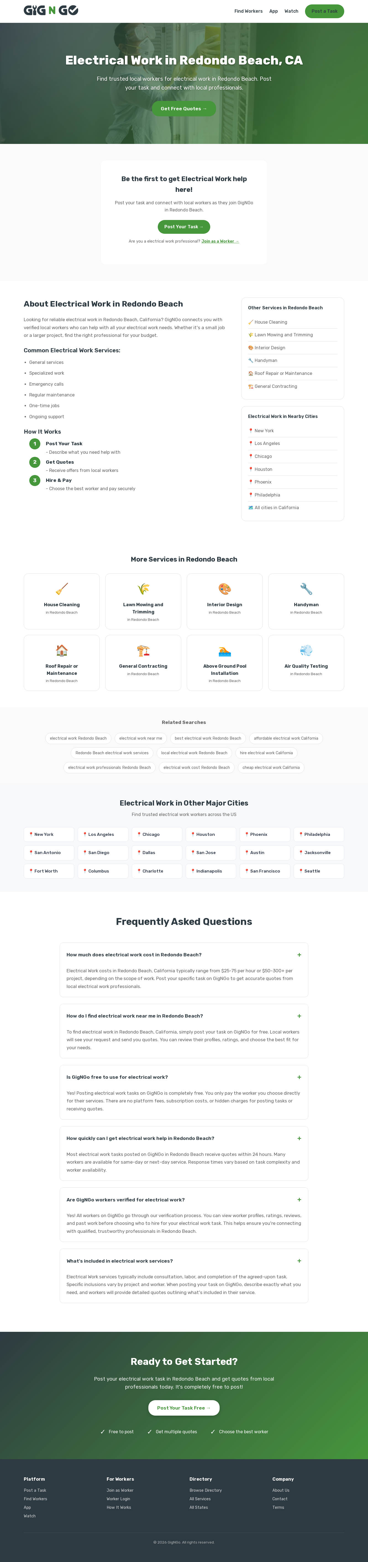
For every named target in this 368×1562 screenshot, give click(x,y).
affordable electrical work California (286, 738)
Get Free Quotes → (184, 108)
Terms (278, 1507)
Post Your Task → (184, 226)
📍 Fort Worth (43, 871)
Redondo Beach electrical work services (112, 753)
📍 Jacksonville (314, 852)
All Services (200, 1499)
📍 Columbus (95, 871)
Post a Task (325, 11)
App (273, 11)
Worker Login (118, 1499)
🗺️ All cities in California (273, 507)
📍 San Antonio (44, 852)
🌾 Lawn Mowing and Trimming (280, 334)
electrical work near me (140, 738)
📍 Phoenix (260, 482)
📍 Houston (260, 469)
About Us (281, 1490)
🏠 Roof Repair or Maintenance (280, 373)
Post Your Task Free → (184, 1408)
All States (199, 1507)
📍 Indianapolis (206, 871)
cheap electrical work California (271, 767)
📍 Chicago (260, 456)
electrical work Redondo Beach (78, 738)
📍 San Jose (203, 852)
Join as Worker (120, 1490)
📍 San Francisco (262, 871)
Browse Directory (206, 1490)
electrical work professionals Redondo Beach (109, 767)
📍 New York (261, 430)
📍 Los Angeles (264, 443)
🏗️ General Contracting (272, 386)
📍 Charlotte (149, 871)
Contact (280, 1499)
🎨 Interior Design (266, 347)
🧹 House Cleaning (267, 322)
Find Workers (249, 11)
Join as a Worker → (220, 241)
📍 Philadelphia (264, 495)
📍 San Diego (95, 852)
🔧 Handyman (262, 360)
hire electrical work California (266, 753)
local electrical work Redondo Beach (194, 753)
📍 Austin (254, 852)
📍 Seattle (309, 871)
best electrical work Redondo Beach (208, 738)
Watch (291, 11)
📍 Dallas (145, 852)
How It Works (119, 1507)
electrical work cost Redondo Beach (197, 767)
